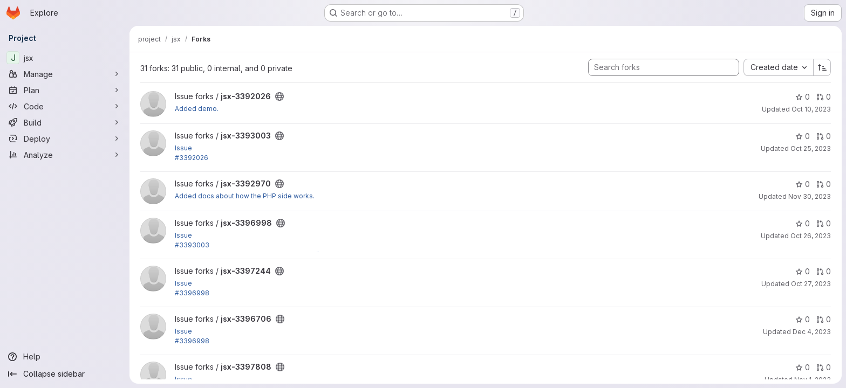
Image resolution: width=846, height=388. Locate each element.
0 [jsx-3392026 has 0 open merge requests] (823, 96)
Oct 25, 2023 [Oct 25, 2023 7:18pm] (810, 148)
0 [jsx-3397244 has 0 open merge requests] (823, 271)
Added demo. (197, 109)
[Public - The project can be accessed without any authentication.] (279, 96)
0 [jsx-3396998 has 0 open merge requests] (823, 223)
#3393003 (192, 245)
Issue (183, 148)
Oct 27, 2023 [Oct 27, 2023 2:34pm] (811, 284)
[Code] (64, 106)
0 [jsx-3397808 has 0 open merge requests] (823, 367)
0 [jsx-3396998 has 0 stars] (802, 223)
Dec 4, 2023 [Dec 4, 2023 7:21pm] (812, 332)
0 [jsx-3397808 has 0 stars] (802, 367)
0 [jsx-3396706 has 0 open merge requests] (823, 319)
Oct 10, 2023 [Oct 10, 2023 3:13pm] (811, 109)
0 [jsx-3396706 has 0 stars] (802, 319)
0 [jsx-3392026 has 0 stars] (802, 96)
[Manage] (64, 73)
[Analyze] (64, 154)
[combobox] (778, 67)
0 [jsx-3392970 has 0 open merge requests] (823, 184)
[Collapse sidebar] (64, 374)
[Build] (64, 122)
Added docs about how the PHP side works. (245, 196)
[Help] (64, 356)
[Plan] (64, 90)
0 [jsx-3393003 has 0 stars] (802, 136)
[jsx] (64, 57)
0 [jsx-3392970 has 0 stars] (802, 184)
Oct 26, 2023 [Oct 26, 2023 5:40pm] (810, 236)
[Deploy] (64, 138)
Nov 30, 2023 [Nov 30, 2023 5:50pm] (809, 196)
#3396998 (192, 293)
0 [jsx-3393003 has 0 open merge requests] (823, 136)
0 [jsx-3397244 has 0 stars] (802, 271)
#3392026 (191, 158)
